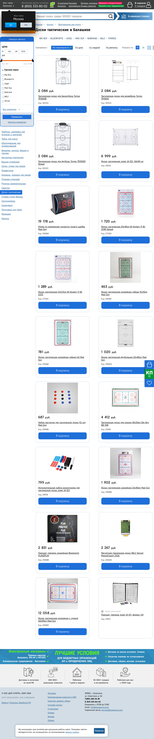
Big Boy (43, 38)
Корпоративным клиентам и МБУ (62, 697)
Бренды (51, 717)
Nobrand (92, 38)
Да (11, 25)
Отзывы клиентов (88, 6)
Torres (112, 38)
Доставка (73, 3)
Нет (26, 25)
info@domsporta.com (100, 707)
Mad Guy (79, 38)
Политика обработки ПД (20, 703)
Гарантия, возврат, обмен (59, 701)
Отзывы (51, 713)
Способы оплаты (55, 705)
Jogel (69, 38)
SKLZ (102, 38)
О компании (63, 3)
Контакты (62, 6)
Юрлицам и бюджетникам (110, 3)
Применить (16, 117)
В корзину (62, 109)
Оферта (5, 703)
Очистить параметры (17, 122)
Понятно (99, 731)
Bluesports (56, 38)
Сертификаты (74, 6)
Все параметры (9, 109)
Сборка (51, 720)
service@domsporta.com (112, 710)
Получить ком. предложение (111, 6)
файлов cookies (72, 732)
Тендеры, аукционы (89, 3)
